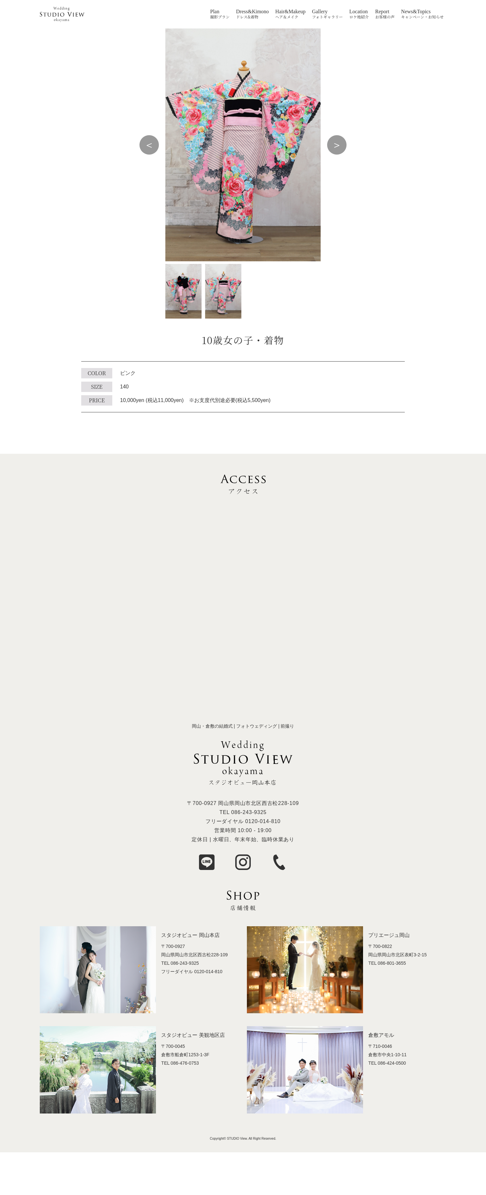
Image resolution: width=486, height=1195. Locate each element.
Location (358, 11)
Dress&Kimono (252, 11)
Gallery (319, 11)
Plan (214, 11)
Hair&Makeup (290, 11)
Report (382, 11)
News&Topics (416, 11)
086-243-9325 (249, 812)
